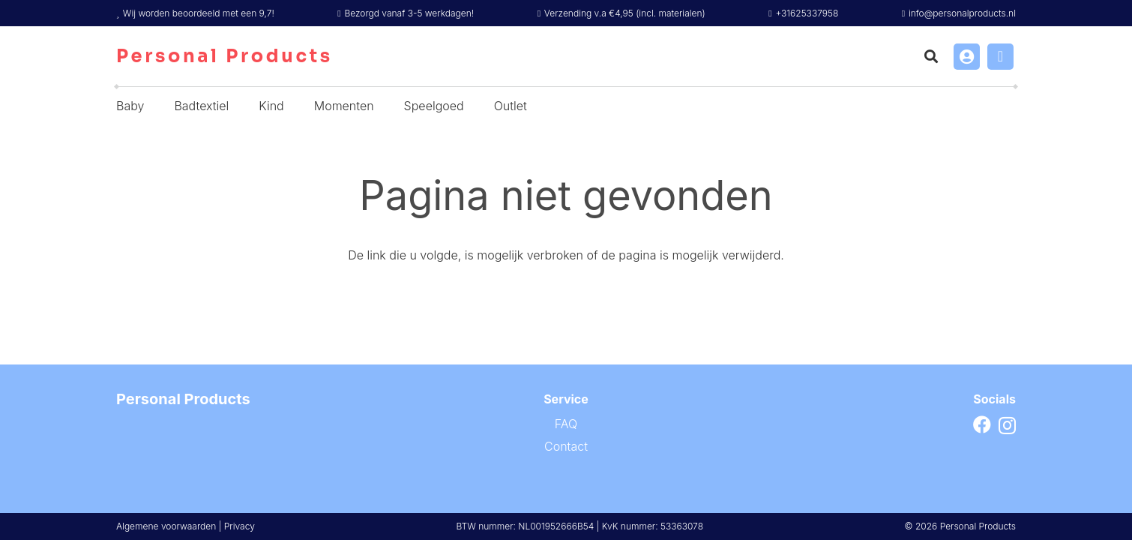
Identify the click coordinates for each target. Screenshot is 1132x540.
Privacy (239, 526)
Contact (566, 446)
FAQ (566, 423)
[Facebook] (982, 425)
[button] (931, 56)
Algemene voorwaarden (166, 526)
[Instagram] (1007, 425)
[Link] (967, 57)
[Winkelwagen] (1000, 57)
